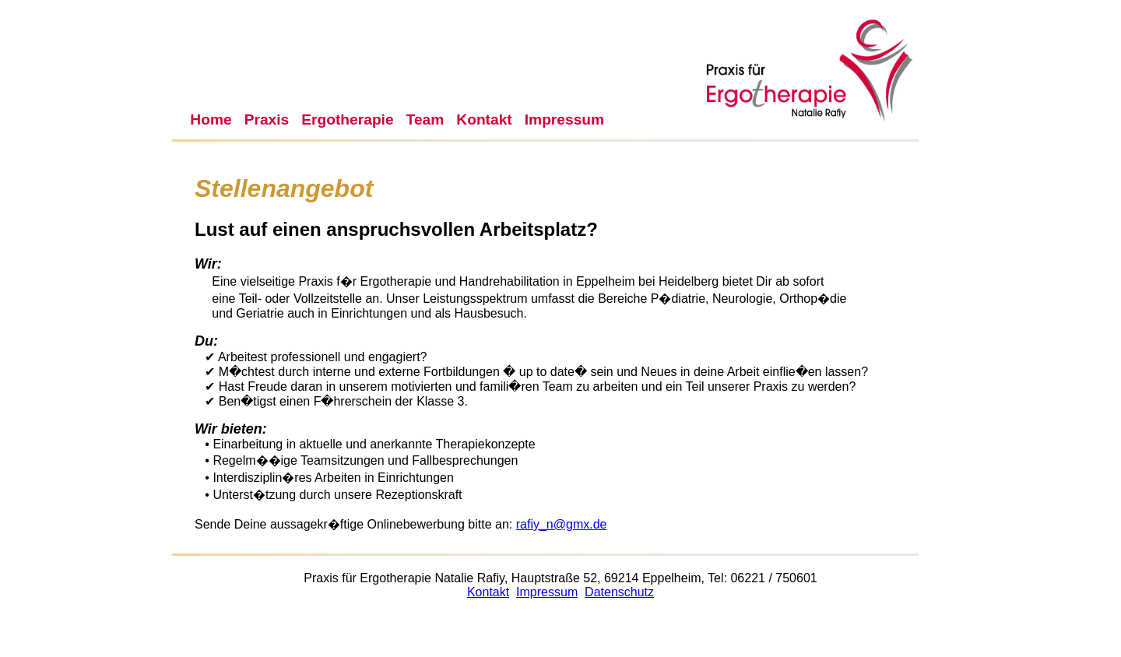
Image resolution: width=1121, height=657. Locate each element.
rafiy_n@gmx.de (561, 524)
